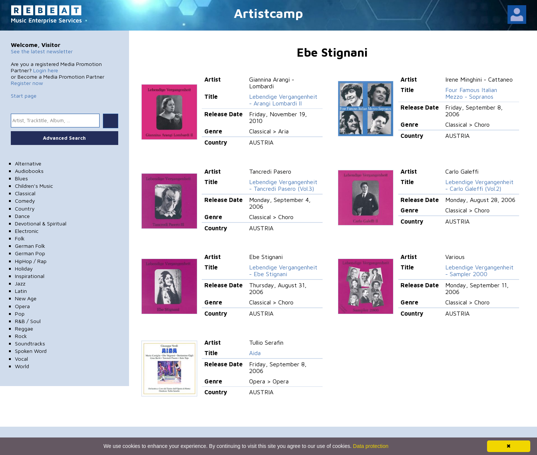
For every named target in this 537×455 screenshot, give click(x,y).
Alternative (28, 163)
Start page (24, 95)
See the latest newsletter (42, 51)
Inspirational (29, 276)
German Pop (30, 253)
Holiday (24, 268)
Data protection (371, 446)
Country (25, 208)
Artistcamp (268, 12)
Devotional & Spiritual (40, 223)
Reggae (24, 328)
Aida (255, 353)
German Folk (30, 246)
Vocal (21, 359)
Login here (45, 70)
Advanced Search (64, 138)
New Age (26, 298)
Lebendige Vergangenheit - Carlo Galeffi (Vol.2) (479, 185)
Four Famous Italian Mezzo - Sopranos (471, 93)
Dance (22, 216)
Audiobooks (29, 171)
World (22, 366)
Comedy (25, 201)
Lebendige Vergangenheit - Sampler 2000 (479, 270)
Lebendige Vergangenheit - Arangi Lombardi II (283, 100)
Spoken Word (31, 351)
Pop (20, 313)
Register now (27, 83)
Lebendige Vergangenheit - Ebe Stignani (283, 270)
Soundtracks (30, 343)
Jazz (20, 283)
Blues (21, 178)
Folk (20, 238)
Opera (22, 306)
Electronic (26, 231)
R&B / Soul (28, 321)
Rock (21, 336)
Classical (25, 193)
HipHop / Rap (31, 261)
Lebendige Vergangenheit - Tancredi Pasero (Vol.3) (283, 185)
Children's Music (34, 186)
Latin (21, 291)
